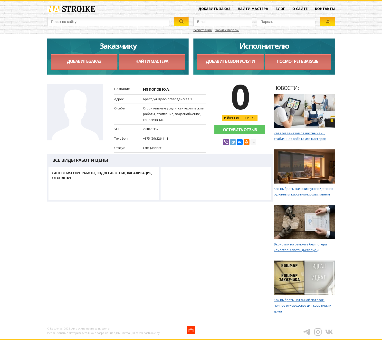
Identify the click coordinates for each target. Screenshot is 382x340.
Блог (280, 8)
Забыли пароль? (227, 30)
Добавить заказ (214, 8)
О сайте (300, 8)
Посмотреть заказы (298, 61)
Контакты (325, 8)
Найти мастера (253, 8)
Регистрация (202, 30)
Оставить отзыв (240, 129)
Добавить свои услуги (230, 61)
